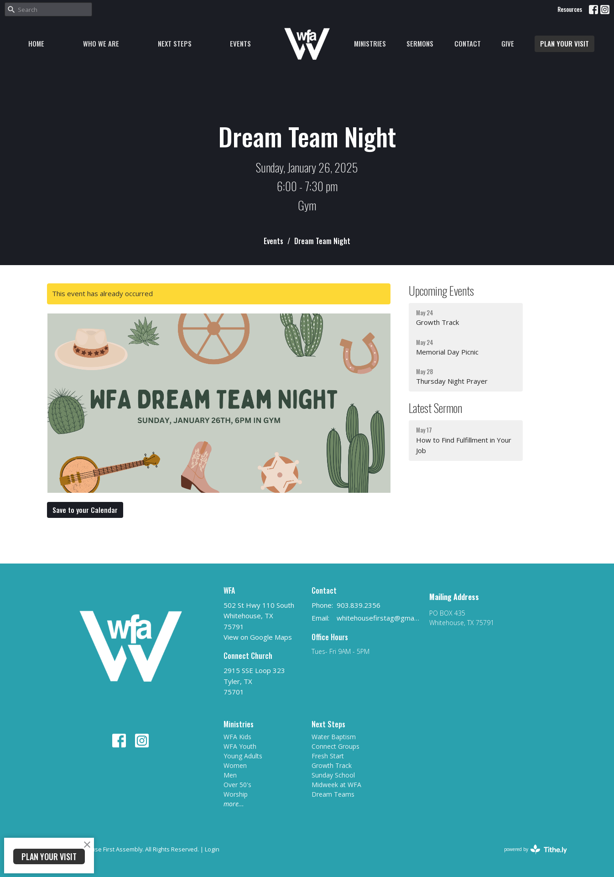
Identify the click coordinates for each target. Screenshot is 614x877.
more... (234, 803)
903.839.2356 (358, 605)
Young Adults (243, 756)
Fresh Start (328, 756)
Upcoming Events (441, 290)
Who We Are (101, 43)
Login (212, 849)
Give (507, 43)
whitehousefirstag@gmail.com (378, 617)
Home (36, 43)
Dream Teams (333, 794)
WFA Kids (237, 736)
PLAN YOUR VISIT (564, 43)
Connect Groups (335, 746)
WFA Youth (240, 746)
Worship (236, 794)
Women (235, 765)
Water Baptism (334, 736)
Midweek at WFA (336, 784)
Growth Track (332, 765)
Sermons (419, 43)
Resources (569, 9)
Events (240, 43)
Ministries (370, 43)
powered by (535, 849)
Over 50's (237, 784)
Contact (467, 43)
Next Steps (175, 43)
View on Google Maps (258, 637)
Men (230, 775)
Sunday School (333, 775)
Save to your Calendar (85, 510)
